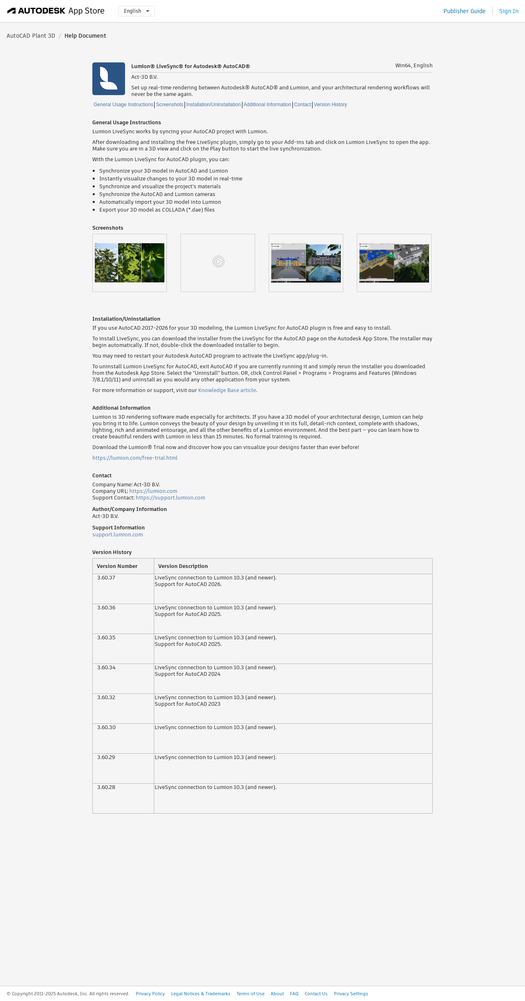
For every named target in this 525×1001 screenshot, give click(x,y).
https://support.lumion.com (170, 498)
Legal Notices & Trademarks (201, 993)
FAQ (294, 993)
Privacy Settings (351, 993)
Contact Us (316, 993)
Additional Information (267, 104)
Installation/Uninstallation (213, 104)
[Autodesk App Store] (56, 11)
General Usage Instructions (123, 104)
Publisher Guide (464, 11)
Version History (330, 104)
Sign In (508, 11)
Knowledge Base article (227, 390)
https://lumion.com (153, 491)
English (136, 10)
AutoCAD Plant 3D (31, 36)
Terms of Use (251, 993)
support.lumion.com (117, 534)
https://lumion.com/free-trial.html (135, 458)
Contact (302, 104)
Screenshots (169, 104)
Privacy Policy (150, 993)
